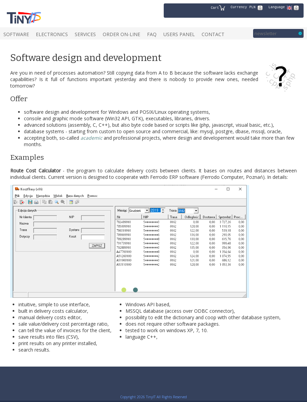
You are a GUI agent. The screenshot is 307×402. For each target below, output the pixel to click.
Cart (218, 7)
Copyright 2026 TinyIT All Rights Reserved (153, 397)
